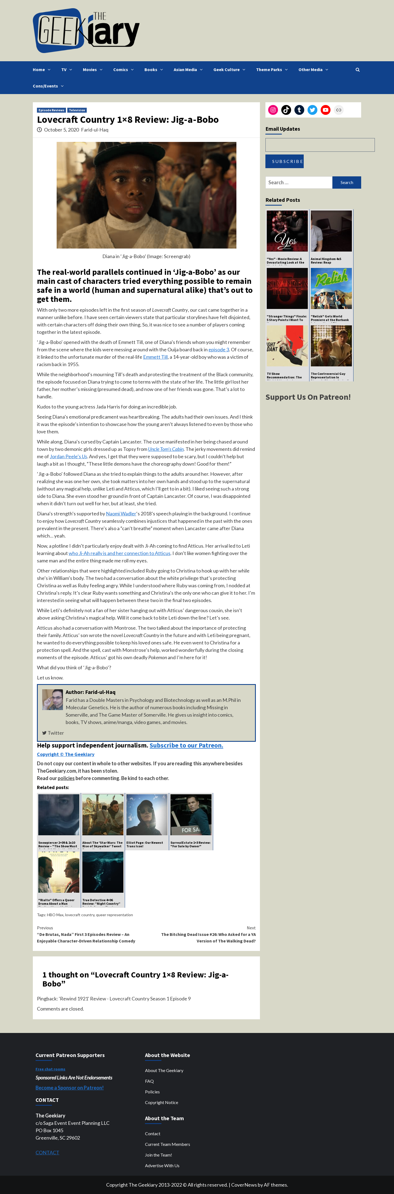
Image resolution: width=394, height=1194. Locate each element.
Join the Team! (158, 1154)
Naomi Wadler (121, 513)
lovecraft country (79, 914)
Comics (124, 69)
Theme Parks (273, 69)
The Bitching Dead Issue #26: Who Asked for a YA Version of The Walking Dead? (201, 934)
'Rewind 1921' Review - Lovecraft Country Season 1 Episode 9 (125, 999)
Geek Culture (230, 69)
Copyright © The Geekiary (65, 754)
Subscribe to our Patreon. (186, 745)
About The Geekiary (164, 1070)
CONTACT (47, 1152)
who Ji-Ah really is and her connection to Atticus (119, 553)
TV (68, 69)
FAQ (149, 1081)
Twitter (53, 733)
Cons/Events (49, 86)
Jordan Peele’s (68, 456)
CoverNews (244, 1185)
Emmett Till (155, 357)
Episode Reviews (51, 110)
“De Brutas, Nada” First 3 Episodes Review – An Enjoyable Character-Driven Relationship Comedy (91, 934)
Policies (152, 1091)
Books (155, 69)
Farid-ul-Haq (94, 130)
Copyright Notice (161, 1102)
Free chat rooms (50, 1069)
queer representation (114, 914)
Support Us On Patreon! (308, 397)
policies (66, 778)
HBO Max (55, 914)
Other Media (315, 69)
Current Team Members (167, 1144)
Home (43, 69)
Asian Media (189, 69)
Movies (94, 69)
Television (77, 110)
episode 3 (218, 349)
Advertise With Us (162, 1165)
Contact (152, 1133)
